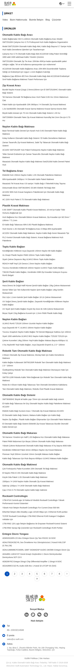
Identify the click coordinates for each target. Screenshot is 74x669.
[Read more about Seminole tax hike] (67, 573)
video (5, 20)
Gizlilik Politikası (31, 658)
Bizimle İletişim (36, 20)
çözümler (56, 20)
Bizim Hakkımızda (18, 20)
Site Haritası (44, 658)
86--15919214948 (15, 630)
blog (47, 20)
